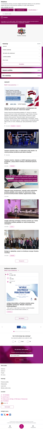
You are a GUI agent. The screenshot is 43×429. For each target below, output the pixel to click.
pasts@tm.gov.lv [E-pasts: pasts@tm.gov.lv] (6, 397)
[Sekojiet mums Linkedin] (10, 415)
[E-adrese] (3, 403)
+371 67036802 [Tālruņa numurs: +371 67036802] (6, 395)
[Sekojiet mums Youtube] (7, 414)
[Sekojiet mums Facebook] (2, 415)
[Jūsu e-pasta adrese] (21, 355)
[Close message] (40, 17)
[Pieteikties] (21, 360)
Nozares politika (7, 70)
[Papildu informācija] (7, 403)
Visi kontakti (7, 407)
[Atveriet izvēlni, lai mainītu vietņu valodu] (10, 426)
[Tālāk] (41, 327)
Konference (9, 311)
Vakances (3, 368)
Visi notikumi (21, 318)
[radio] (14, 341)
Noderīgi (5, 44)
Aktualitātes (21, 64)
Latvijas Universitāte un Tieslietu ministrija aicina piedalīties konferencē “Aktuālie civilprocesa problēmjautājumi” (20, 304)
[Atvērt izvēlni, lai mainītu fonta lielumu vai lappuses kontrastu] (33, 426)
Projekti (2, 372)
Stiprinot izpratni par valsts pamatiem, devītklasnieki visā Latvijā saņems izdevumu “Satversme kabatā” (20, 108)
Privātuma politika (5, 382)
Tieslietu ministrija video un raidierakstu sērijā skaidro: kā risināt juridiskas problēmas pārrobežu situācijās (20, 151)
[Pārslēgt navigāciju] (21, 426)
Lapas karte (3, 386)
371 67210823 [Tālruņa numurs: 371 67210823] (5, 401)
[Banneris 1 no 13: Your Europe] (21, 327)
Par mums (3, 374)
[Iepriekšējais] (2, 327)
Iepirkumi (3, 370)
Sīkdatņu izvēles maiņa (6, 388)
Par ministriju (7, 75)
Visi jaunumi (21, 261)
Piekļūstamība (4, 384)
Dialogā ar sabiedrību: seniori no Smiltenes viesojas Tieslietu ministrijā (21, 251)
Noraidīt (7, 9)
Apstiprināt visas (20, 9)
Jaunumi (11, 226)
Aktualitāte (12, 166)
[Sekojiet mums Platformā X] (5, 415)
